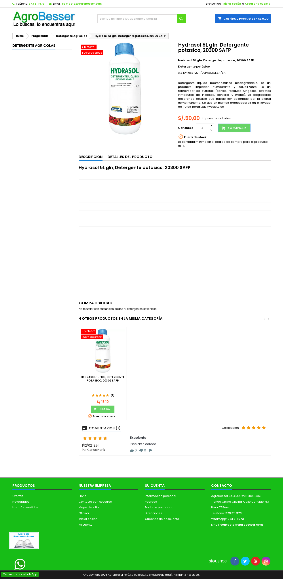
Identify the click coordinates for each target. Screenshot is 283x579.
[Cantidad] (202, 128)
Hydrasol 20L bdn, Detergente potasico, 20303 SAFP (102, 380)
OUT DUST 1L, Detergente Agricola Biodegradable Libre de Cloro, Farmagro (150, 380)
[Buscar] (141, 18)
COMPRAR (234, 127)
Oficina (84, 513)
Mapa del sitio (89, 507)
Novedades (20, 502)
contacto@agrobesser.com (82, 4)
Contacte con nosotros (95, 502)
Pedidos (151, 502)
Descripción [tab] (91, 156)
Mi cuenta (86, 525)
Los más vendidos (25, 507)
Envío (82, 496)
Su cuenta (155, 485)
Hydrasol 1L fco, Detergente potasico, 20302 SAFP (246, 378)
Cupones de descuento (162, 519)
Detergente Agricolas (33, 45)
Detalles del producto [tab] (130, 156)
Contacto (221, 485)
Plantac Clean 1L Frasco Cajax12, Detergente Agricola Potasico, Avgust (198, 380)
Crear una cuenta (257, 4)
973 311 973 (37, 4)
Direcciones (153, 513)
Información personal (160, 496)
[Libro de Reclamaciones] (24, 540)
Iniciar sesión (231, 4)
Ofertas (17, 496)
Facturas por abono (159, 507)
